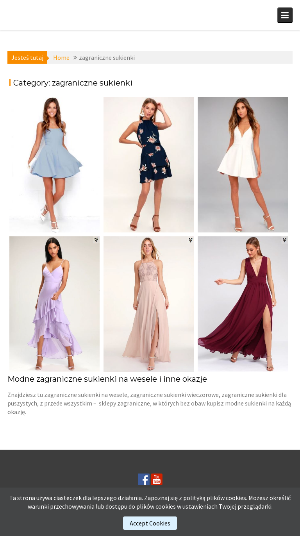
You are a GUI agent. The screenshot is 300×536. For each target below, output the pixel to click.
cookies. (236, 498)
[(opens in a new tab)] (54, 164)
